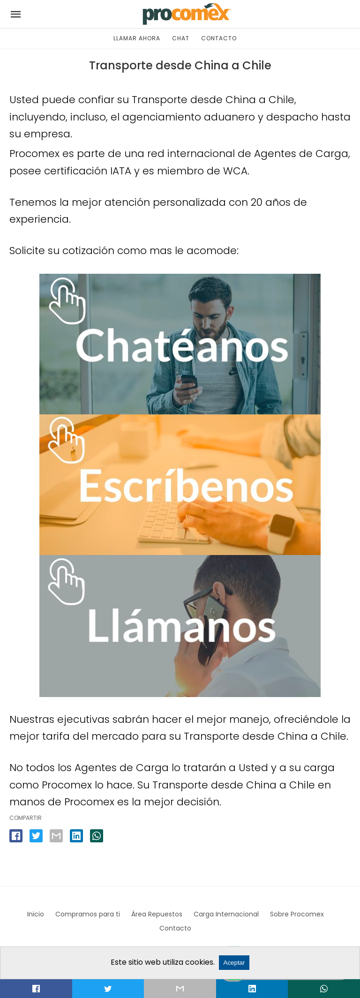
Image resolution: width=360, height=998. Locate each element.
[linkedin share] (76, 835)
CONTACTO (219, 38)
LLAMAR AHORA (136, 38)
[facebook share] (15, 835)
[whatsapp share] (96, 835)
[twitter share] (36, 835)
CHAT (180, 38)
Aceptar (234, 962)
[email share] (56, 835)
